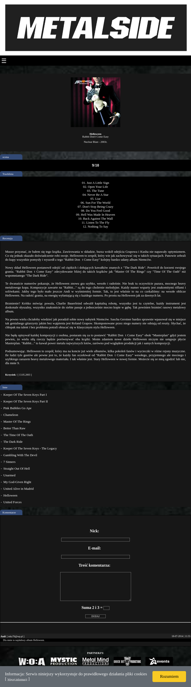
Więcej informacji (17, 679)
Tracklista (7, 173)
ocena (5, 156)
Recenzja (7, 238)
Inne (4, 387)
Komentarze (9, 512)
